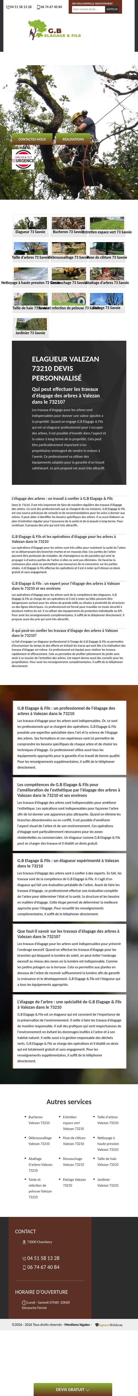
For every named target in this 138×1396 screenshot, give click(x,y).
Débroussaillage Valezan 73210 (40, 1141)
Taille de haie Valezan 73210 (107, 1162)
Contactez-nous (32, 139)
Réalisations (73, 139)
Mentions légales (77, 1324)
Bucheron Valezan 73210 (39, 1120)
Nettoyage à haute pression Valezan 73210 (108, 1144)
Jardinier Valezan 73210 (107, 1182)
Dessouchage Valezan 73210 (73, 1162)
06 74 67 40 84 (49, 7)
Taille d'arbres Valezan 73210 (107, 1120)
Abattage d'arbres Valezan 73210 (41, 1165)
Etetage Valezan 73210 (74, 1182)
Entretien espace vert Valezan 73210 (73, 1123)
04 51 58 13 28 (19, 7)
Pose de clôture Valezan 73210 (74, 1141)
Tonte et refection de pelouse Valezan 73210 (40, 1188)
